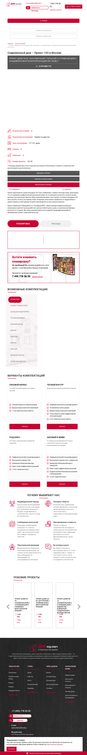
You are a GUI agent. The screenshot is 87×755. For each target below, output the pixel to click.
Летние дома (70, 691)
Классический (32, 684)
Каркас (11, 687)
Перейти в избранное (43, 30)
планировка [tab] (23, 223)
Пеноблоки (12, 672)
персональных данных (55, 744)
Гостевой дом (51, 676)
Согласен (11, 749)
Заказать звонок (56, 10)
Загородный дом (52, 684)
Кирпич (11, 683)
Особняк (49, 688)
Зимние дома (70, 675)
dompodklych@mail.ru (34, 3)
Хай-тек (30, 676)
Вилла (48, 672)
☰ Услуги (43, 21)
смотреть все (13, 694)
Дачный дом (50, 680)
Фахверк (30, 688)
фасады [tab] (56, 223)
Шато (29, 680)
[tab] (15, 300)
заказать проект (44, 173)
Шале (29, 672)
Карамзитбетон (14, 690)
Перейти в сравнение (43, 36)
